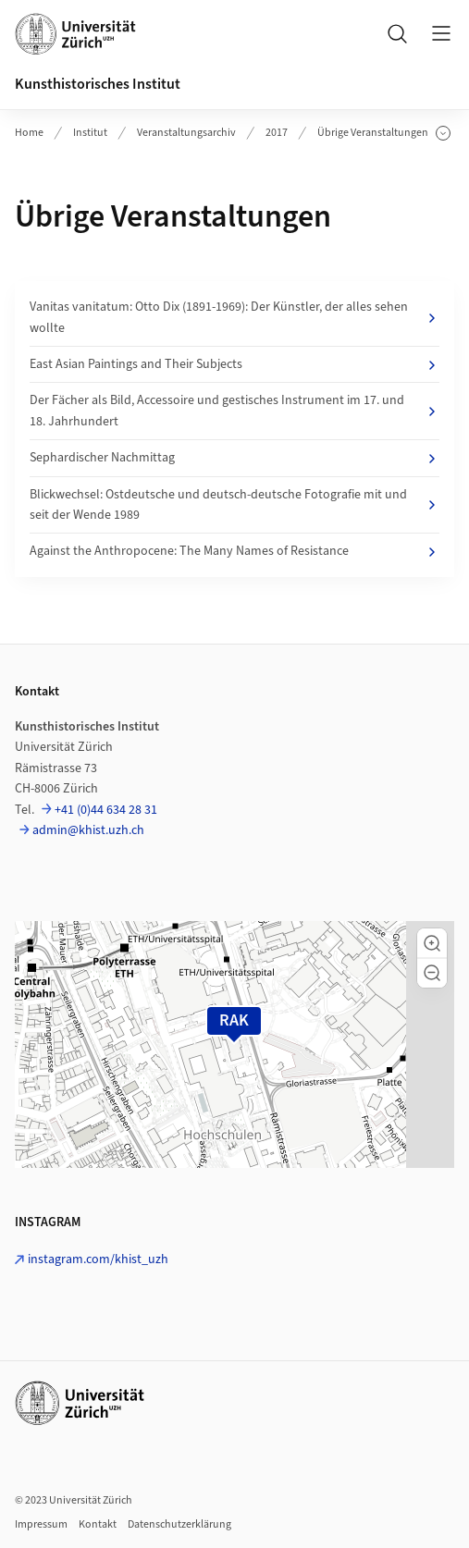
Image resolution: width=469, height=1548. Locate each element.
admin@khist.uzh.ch (88, 830)
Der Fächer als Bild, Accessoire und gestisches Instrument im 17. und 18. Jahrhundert (234, 410)
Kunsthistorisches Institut (97, 84)
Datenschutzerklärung (179, 1524)
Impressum (41, 1524)
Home (29, 133)
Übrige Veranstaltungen (383, 133)
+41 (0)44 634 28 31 (106, 810)
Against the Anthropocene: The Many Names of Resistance (234, 551)
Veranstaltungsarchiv (186, 133)
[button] (432, 943)
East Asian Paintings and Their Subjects (234, 364)
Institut (90, 133)
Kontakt (98, 1524)
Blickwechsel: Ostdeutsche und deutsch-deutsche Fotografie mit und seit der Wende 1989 (234, 504)
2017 (276, 133)
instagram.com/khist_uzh (98, 1259)
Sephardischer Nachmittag (234, 458)
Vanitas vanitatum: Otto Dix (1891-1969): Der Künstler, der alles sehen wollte (234, 317)
